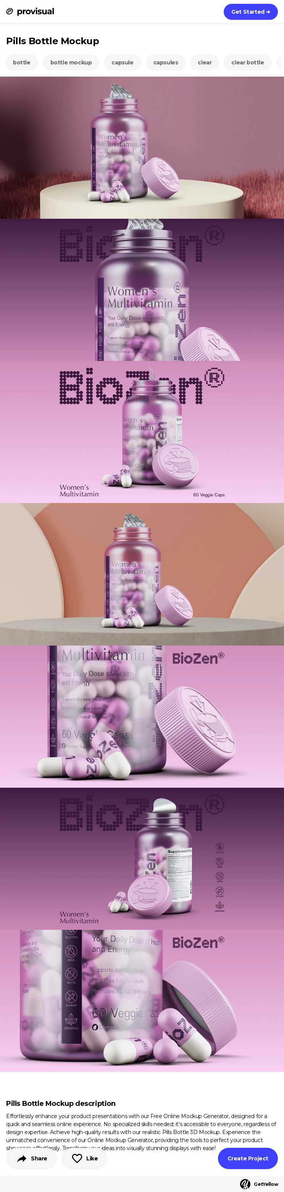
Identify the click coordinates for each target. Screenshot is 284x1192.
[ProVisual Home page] (30, 12)
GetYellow (259, 1184)
